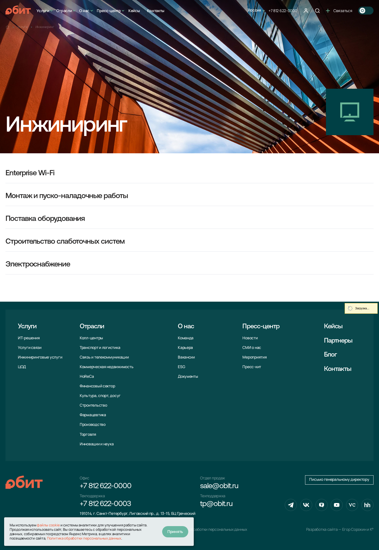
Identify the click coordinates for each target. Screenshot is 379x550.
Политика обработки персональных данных (209, 529)
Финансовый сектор (97, 386)
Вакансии (186, 357)
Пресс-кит (251, 366)
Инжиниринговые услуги (40, 357)
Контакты (155, 10)
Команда (185, 337)
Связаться (339, 10)
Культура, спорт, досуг (100, 395)
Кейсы (134, 10)
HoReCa (87, 376)
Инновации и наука (97, 443)
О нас (84, 10)
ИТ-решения (29, 337)
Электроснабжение (37, 264)
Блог (330, 355)
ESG (181, 366)
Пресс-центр (109, 10)
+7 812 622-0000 (283, 10)
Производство (93, 424)
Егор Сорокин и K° (358, 529)
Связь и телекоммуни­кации (104, 357)
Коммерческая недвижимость (106, 366)
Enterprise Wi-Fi (29, 173)
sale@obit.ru (219, 486)
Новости (250, 337)
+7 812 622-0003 (105, 504)
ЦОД (22, 366)
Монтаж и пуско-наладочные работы (66, 196)
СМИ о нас (251, 347)
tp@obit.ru (216, 504)
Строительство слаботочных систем (64, 242)
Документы (188, 376)
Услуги (43, 10)
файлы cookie (48, 525)
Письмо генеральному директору (339, 479)
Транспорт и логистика (100, 347)
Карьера (185, 347)
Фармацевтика (93, 414)
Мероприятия (254, 357)
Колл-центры (91, 337)
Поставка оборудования (45, 219)
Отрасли (64, 10)
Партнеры (338, 341)
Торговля (88, 434)
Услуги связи (30, 347)
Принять (175, 531)
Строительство (93, 405)
